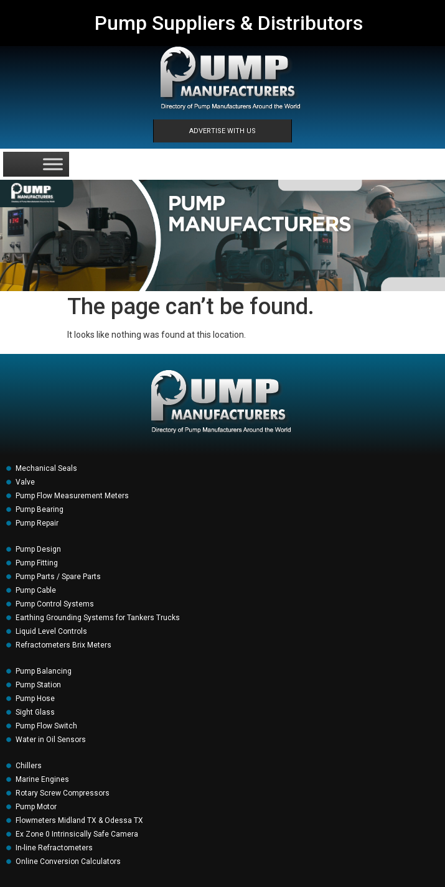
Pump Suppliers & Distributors (229, 23)
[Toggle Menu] (53, 164)
